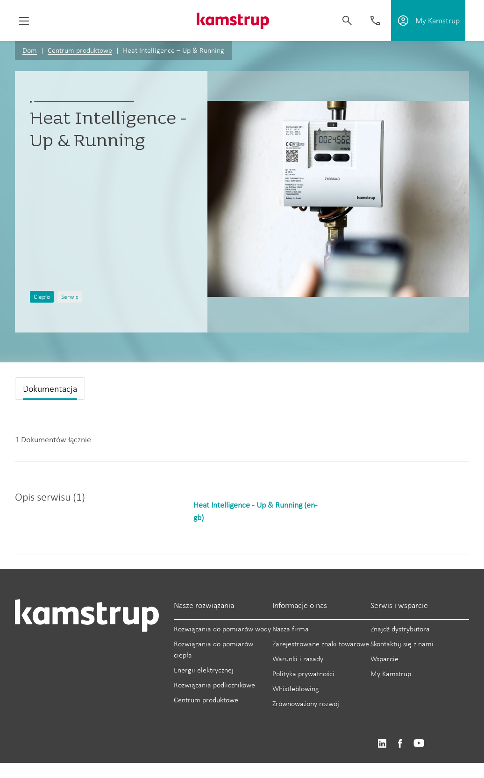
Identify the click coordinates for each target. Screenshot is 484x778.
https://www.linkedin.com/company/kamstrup (381, 743)
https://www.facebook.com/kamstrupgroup (400, 743)
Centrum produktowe (80, 50)
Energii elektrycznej (204, 669)
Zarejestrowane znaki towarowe (320, 643)
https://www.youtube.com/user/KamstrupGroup (419, 743)
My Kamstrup (390, 673)
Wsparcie (384, 658)
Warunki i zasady (297, 658)
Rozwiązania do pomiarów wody (222, 628)
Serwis (69, 297)
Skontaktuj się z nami (402, 643)
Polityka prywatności (303, 673)
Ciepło (42, 297)
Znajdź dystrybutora (400, 628)
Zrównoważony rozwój (305, 703)
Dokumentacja (50, 388)
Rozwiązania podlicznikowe (214, 684)
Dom (29, 50)
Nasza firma (290, 628)
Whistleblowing (295, 688)
